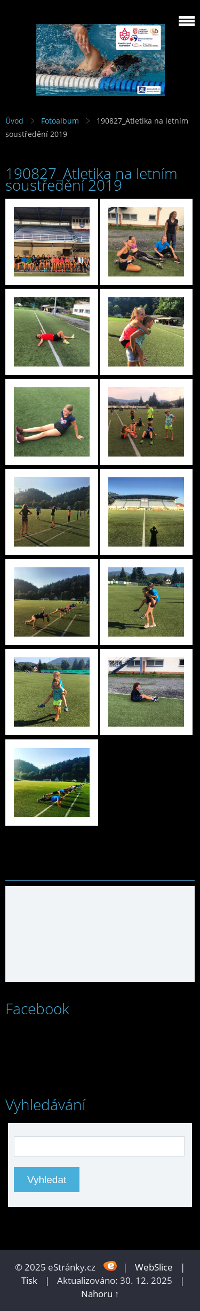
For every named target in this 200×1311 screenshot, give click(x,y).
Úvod (14, 121)
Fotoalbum (60, 121)
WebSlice (154, 1267)
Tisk (29, 1280)
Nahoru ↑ (100, 1294)
